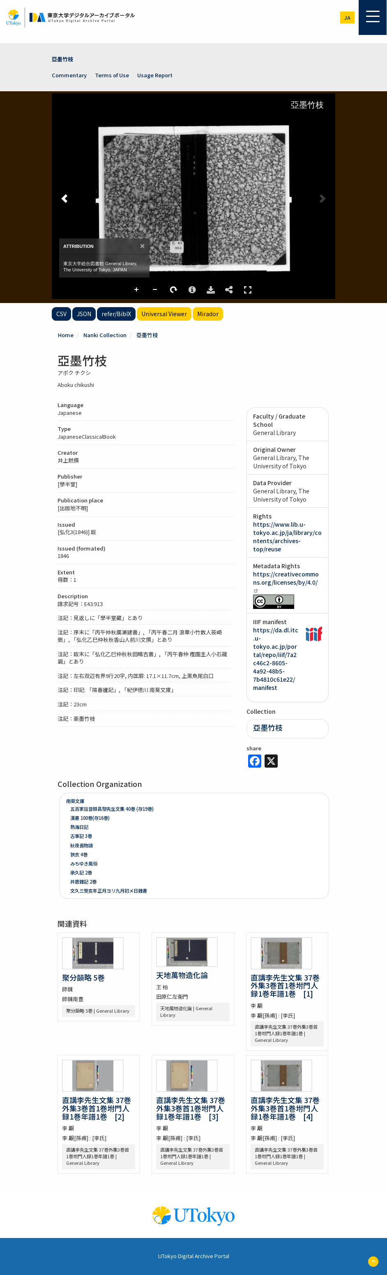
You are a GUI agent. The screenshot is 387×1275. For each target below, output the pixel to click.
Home (66, 335)
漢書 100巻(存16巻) (90, 818)
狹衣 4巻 (79, 854)
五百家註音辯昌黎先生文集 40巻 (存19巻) (112, 808)
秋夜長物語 (81, 845)
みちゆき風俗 (83, 863)
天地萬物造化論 (182, 975)
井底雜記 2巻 (83, 881)
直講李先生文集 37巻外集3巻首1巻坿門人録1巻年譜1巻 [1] (285, 985)
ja (347, 17)
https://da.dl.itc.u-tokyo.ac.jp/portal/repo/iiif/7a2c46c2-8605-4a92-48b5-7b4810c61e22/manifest (275, 659)
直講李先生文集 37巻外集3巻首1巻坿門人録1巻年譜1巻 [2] (96, 1108)
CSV (61, 314)
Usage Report (155, 75)
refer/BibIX (116, 314)
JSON (84, 314)
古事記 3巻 (81, 836)
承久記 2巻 (81, 872)
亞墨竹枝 (62, 59)
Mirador (208, 314)
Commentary (69, 75)
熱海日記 (79, 827)
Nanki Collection (105, 335)
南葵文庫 (75, 801)
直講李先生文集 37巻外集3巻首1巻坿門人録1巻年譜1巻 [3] (190, 1108)
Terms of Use (112, 75)
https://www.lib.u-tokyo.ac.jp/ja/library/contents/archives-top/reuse (287, 536)
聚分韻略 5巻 (83, 977)
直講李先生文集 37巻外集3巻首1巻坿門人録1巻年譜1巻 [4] (285, 1108)
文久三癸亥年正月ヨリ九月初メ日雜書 (108, 890)
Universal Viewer (164, 314)
